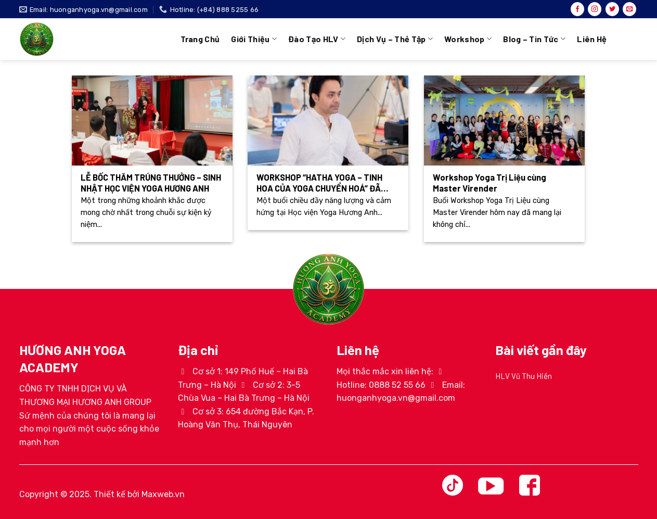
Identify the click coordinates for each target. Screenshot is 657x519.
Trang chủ (200, 39)
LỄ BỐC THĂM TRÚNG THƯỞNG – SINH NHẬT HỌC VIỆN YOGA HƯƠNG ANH (151, 183)
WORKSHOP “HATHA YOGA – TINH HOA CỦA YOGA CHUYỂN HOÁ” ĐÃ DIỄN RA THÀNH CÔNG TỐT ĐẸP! (319, 183)
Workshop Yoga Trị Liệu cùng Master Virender (489, 183)
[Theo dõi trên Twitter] (612, 9)
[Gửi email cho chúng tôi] (629, 9)
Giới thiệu (254, 39)
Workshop (468, 39)
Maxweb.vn (163, 494)
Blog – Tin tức (534, 39)
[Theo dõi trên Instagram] (594, 9)
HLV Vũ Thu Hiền (523, 376)
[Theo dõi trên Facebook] (577, 9)
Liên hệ (592, 39)
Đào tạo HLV (316, 39)
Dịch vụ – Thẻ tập (395, 39)
